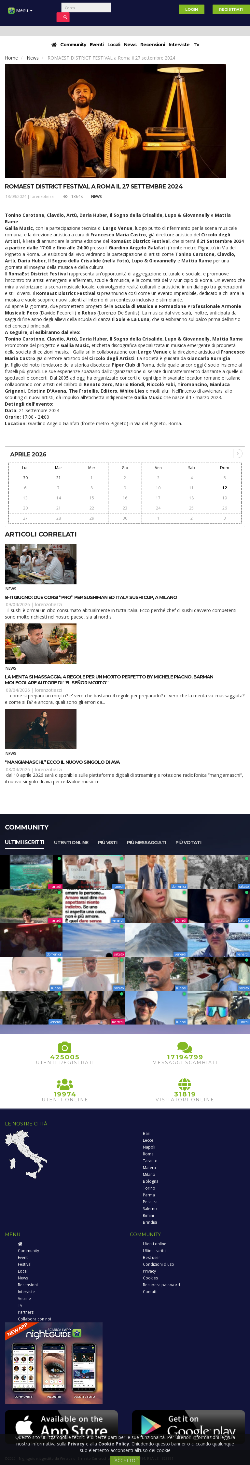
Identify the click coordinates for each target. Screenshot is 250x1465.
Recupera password (161, 1285)
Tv (196, 45)
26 (224, 508)
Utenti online (71, 842)
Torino (149, 1188)
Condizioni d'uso (158, 1264)
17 (158, 498)
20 (25, 508)
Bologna (151, 1181)
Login (191, 9)
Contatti (150, 1291)
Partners (26, 1312)
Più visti (107, 842)
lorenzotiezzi (42, 196)
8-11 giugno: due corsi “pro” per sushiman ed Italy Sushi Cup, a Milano (91, 597)
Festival (25, 1264)
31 (58, 478)
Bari (146, 1133)
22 (92, 508)
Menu (20, 13)
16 (125, 498)
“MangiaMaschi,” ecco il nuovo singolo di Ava (62, 762)
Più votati (188, 842)
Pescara (150, 1202)
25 (191, 508)
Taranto (150, 1161)
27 (25, 518)
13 (25, 498)
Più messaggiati (146, 842)
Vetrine (24, 1298)
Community (73, 45)
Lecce (148, 1140)
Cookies (150, 1278)
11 (191, 488)
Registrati (231, 9)
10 (158, 488)
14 (58, 498)
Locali (113, 45)
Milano (149, 1174)
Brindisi (150, 1222)
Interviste (179, 45)
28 (58, 518)
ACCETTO (125, 1460)
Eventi (97, 45)
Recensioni (152, 45)
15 (92, 498)
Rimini (148, 1215)
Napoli (149, 1147)
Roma (148, 1154)
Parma (149, 1195)
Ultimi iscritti (24, 842)
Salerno (150, 1208)
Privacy (149, 1271)
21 (58, 508)
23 (125, 508)
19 (224, 498)
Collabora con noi (34, 1319)
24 (158, 508)
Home (11, 58)
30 (25, 478)
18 (191, 498)
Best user (151, 1257)
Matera (149, 1167)
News (130, 45)
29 (92, 518)
